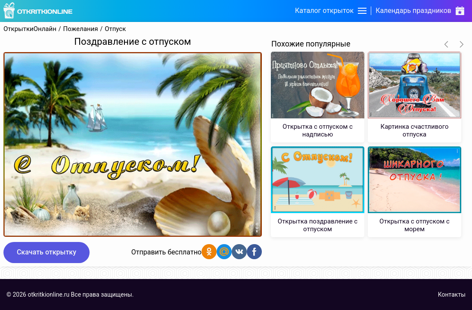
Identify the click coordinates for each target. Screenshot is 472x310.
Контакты (452, 294)
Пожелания (80, 29)
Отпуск (115, 29)
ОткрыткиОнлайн (29, 29)
